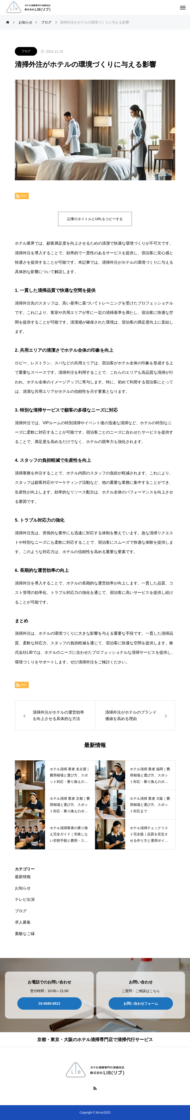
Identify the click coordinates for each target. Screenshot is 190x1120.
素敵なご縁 (25, 934)
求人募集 (23, 922)
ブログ (26, 51)
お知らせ (23, 888)
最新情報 (23, 877)
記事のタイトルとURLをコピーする (95, 219)
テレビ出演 (25, 899)
